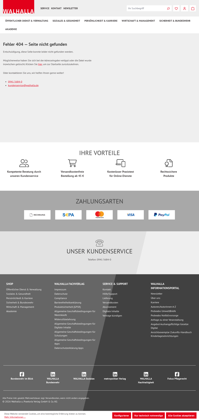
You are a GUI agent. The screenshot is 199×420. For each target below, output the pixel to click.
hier (40, 64)
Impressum (60, 289)
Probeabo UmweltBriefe (163, 311)
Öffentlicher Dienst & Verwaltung (24, 289)
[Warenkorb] (193, 8)
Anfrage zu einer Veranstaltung (167, 319)
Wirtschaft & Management (20, 306)
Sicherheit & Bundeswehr (19, 302)
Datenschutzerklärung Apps (68, 347)
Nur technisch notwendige (148, 415)
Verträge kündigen (112, 315)
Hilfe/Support (110, 293)
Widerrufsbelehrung (65, 319)
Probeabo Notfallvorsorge (164, 315)
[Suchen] (168, 8)
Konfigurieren (121, 415)
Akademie (11, 311)
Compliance (60, 298)
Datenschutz (60, 293)
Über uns (155, 298)
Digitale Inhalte (111, 311)
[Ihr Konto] (184, 8)
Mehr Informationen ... (15, 417)
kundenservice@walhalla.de (23, 85)
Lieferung (108, 298)
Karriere (155, 302)
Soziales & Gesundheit (18, 293)
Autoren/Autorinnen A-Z (163, 306)
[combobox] (146, 8)
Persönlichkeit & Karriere (19, 298)
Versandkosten (110, 302)
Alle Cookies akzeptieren (181, 415)
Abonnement (109, 306)
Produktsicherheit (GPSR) (67, 306)
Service (44, 8)
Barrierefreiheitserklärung (67, 302)
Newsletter (70, 8)
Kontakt (56, 8)
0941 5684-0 (15, 81)
